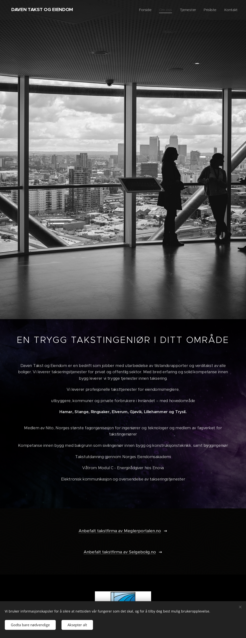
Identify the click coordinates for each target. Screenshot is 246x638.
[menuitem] (144, 10)
